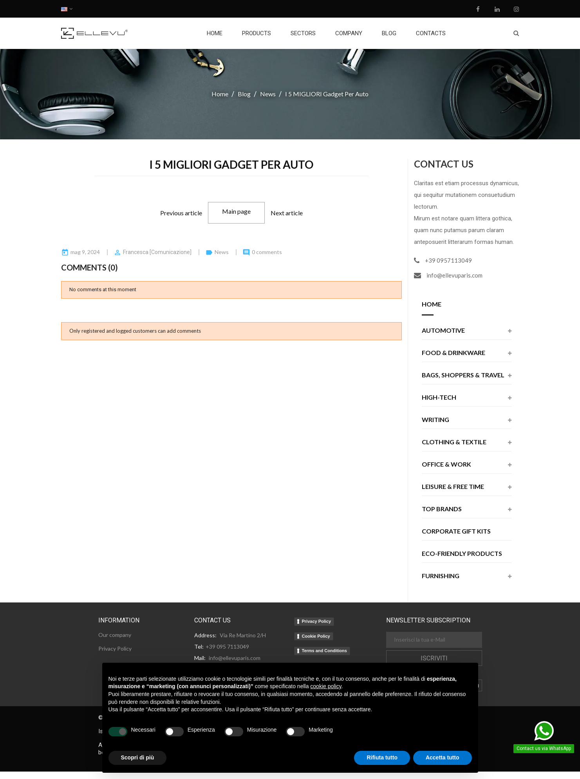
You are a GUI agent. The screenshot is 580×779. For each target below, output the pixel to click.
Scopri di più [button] (137, 757)
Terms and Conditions (324, 650)
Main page (236, 211)
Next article (287, 212)
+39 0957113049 (448, 260)
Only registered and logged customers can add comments (135, 331)
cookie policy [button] (325, 686)
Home (431, 304)
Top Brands (442, 509)
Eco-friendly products (462, 553)
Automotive (443, 330)
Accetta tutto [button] (442, 757)
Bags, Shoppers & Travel (463, 375)
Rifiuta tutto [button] (382, 757)
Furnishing (440, 576)
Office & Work (446, 464)
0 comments (267, 252)
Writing (435, 420)
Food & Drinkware (453, 353)
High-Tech (439, 397)
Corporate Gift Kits (456, 531)
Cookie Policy (316, 636)
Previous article (181, 212)
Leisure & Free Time (453, 486)
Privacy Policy (316, 621)
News (222, 252)
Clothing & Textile (454, 442)
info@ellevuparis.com (454, 275)
